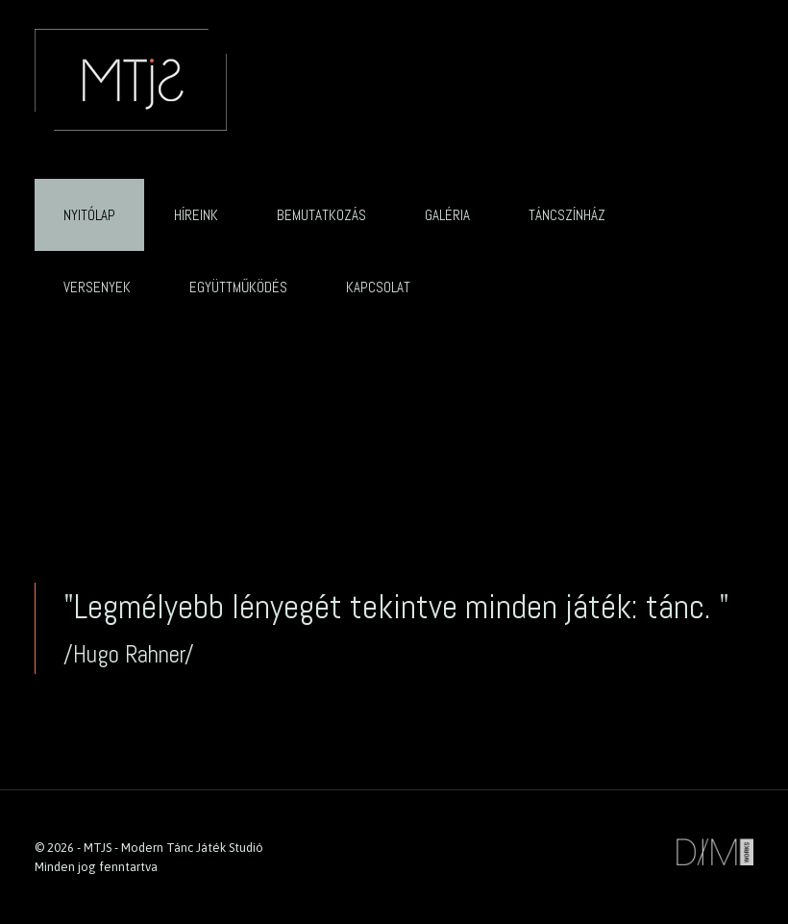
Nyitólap (89, 215)
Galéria (447, 215)
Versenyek (97, 287)
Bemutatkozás (321, 215)
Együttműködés (238, 287)
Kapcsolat (378, 287)
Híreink (196, 215)
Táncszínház (567, 215)
